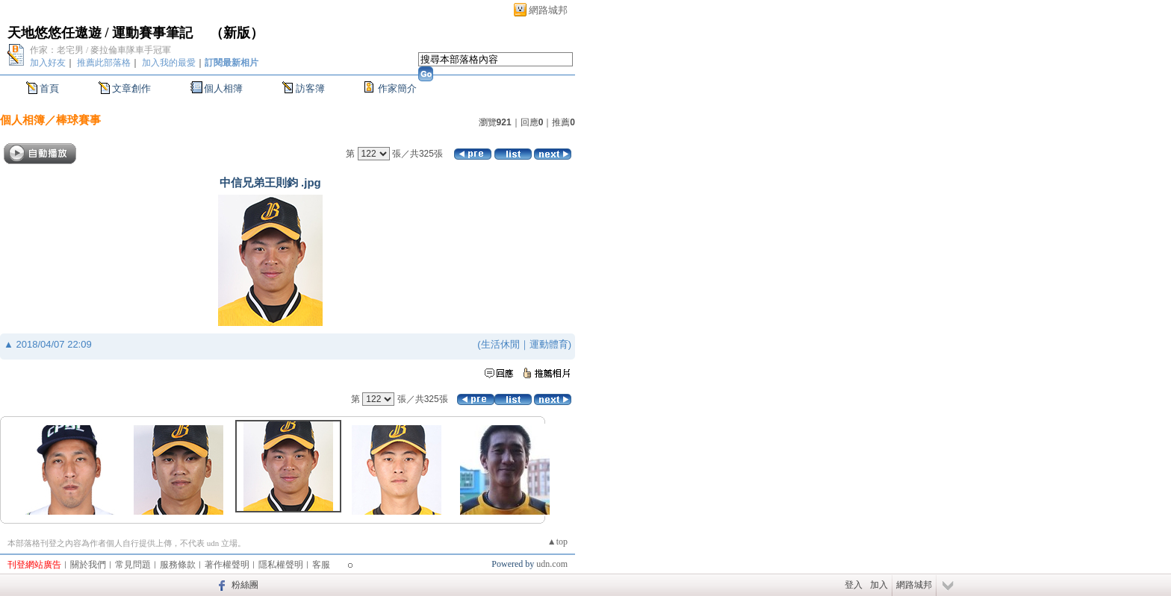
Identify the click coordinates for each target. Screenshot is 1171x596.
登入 (854, 585)
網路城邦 (548, 10)
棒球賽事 (78, 119)
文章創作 (131, 88)
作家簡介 (397, 88)
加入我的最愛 (169, 62)
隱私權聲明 (280, 564)
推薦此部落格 (104, 62)
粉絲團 (245, 585)
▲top (557, 541)
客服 (321, 564)
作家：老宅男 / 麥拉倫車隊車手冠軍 (100, 50)
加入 (879, 585)
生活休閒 (500, 344)
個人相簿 (223, 88)
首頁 (49, 88)
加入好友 (48, 62)
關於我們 (88, 564)
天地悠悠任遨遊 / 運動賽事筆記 (101, 32)
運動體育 (548, 344)
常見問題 (133, 564)
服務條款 (178, 564)
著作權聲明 (227, 564)
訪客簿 (310, 88)
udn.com (552, 564)
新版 (236, 32)
